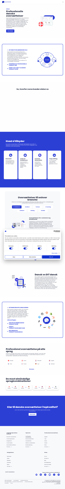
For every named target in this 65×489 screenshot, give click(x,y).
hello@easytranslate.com (56, 481)
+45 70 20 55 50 (48, 481)
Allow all (51, 256)
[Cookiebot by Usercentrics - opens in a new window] (54, 231)
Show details (55, 253)
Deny (14, 256)
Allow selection (32, 256)
